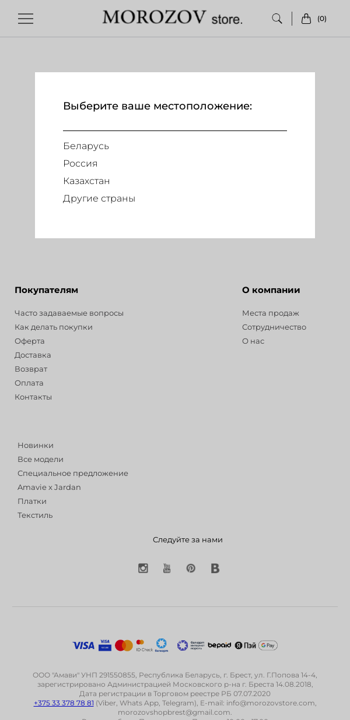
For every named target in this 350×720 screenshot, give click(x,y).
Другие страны (99, 198)
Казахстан (86, 180)
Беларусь (86, 145)
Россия (80, 163)
